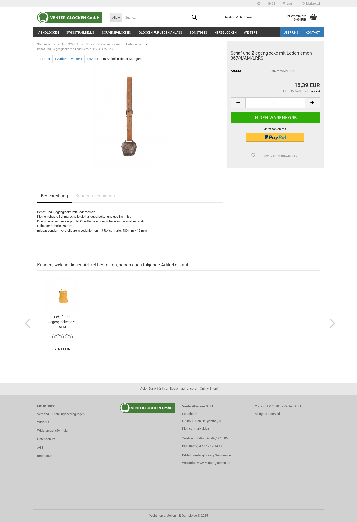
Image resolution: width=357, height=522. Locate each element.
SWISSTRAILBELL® (80, 32)
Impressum (45, 456)
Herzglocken (225, 32)
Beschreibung (54, 195)
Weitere (250, 32)
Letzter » (93, 59)
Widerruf (43, 422)
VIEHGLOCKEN (48, 32)
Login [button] (288, 3)
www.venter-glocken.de (213, 463)
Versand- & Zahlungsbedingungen (61, 414)
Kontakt (313, 32)
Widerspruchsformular (53, 430)
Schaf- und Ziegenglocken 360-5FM (62, 322)
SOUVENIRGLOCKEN (116, 32)
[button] (271, 3)
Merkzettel (311, 3)
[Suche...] (116, 17)
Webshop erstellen (162, 515)
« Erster (45, 59)
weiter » (76, 59)
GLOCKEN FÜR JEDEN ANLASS (160, 32)
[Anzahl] (275, 102)
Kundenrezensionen (95, 195)
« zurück (60, 59)
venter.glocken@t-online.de (212, 455)
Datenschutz (46, 439)
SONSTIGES (198, 32)
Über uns (291, 32)
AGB (40, 447)
